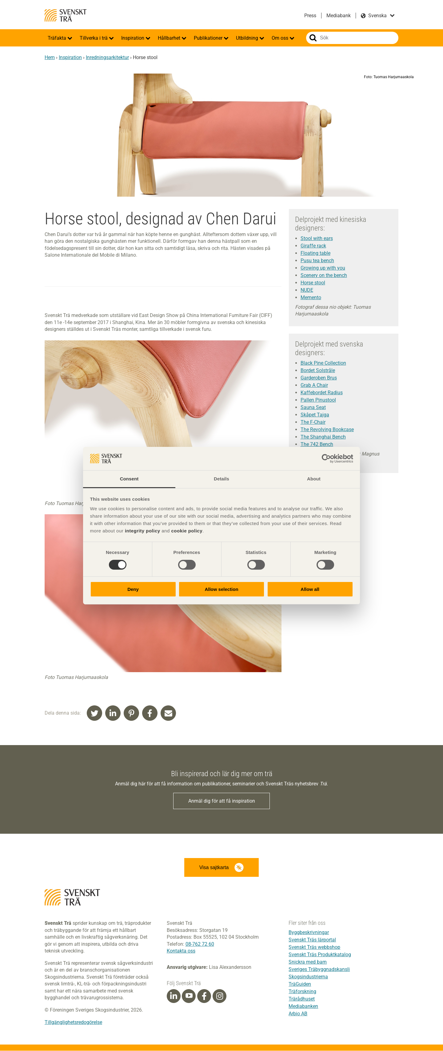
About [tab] (314, 478)
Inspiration (133, 38)
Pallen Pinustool (318, 400)
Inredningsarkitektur (107, 57)
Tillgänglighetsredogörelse (73, 1022)
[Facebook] (204, 996)
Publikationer (209, 38)
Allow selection (221, 589)
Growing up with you (323, 268)
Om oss (280, 38)
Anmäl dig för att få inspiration (221, 801)
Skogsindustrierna (308, 977)
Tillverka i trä (94, 38)
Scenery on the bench (324, 275)
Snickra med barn (308, 962)
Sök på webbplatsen (313, 38)
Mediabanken (303, 1006)
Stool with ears (317, 238)
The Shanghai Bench (323, 437)
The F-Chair (313, 422)
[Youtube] (188, 996)
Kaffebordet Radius (322, 392)
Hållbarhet (170, 38)
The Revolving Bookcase (327, 429)
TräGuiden (300, 984)
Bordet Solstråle (318, 370)
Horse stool (313, 283)
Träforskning (302, 992)
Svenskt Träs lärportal (312, 940)
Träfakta (57, 38)
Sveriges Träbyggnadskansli (319, 970)
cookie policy (186, 530)
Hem (50, 57)
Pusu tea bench (317, 260)
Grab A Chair (314, 385)
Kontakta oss (181, 951)
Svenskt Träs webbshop (314, 947)
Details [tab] (221, 478)
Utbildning (247, 38)
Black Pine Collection (323, 363)
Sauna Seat (313, 407)
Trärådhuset (302, 999)
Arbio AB (298, 1014)
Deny (133, 589)
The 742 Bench (317, 444)
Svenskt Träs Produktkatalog (320, 955)
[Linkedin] (173, 996)
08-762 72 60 (200, 944)
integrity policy (142, 530)
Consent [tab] (129, 478)
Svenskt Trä (65, 15)
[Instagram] (219, 996)
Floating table (315, 253)
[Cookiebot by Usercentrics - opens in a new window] (326, 458)
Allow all (310, 589)
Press (310, 15)
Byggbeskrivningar (309, 933)
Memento (311, 297)
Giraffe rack (313, 246)
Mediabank (338, 15)
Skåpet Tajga (315, 415)
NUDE (307, 290)
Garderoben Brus (319, 378)
